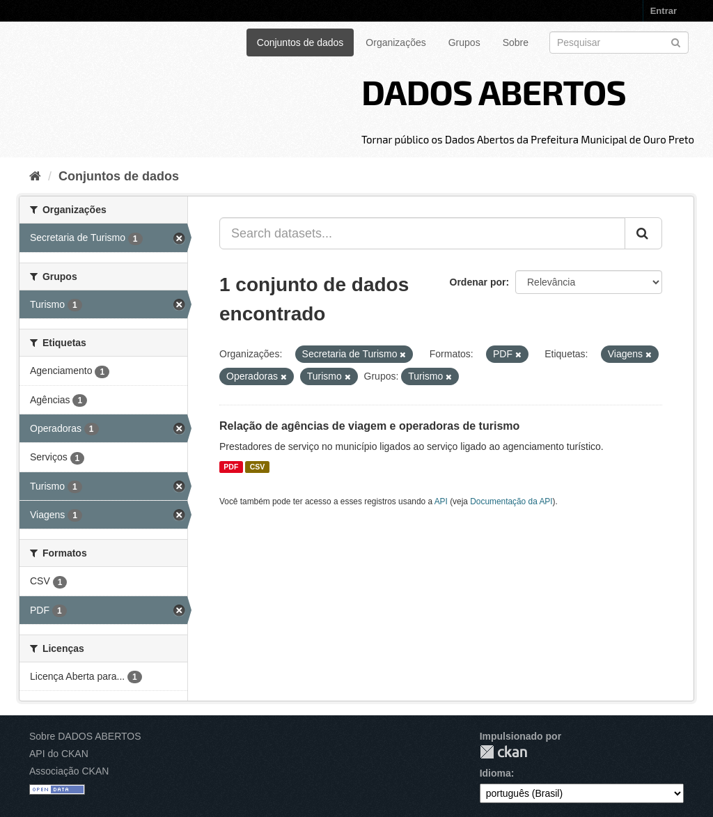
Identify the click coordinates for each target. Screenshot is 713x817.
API (441, 501)
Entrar (663, 11)
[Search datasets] (619, 42)
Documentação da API (511, 501)
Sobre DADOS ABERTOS (85, 736)
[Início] (35, 176)
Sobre (515, 42)
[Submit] (676, 41)
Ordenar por (478, 282)
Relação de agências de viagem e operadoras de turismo (369, 426)
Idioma (495, 773)
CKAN (503, 752)
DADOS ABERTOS (493, 91)
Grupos (464, 42)
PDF (231, 466)
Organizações (395, 42)
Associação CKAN (69, 771)
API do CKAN (58, 753)
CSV (257, 466)
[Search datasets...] (422, 233)
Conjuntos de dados (300, 42)
